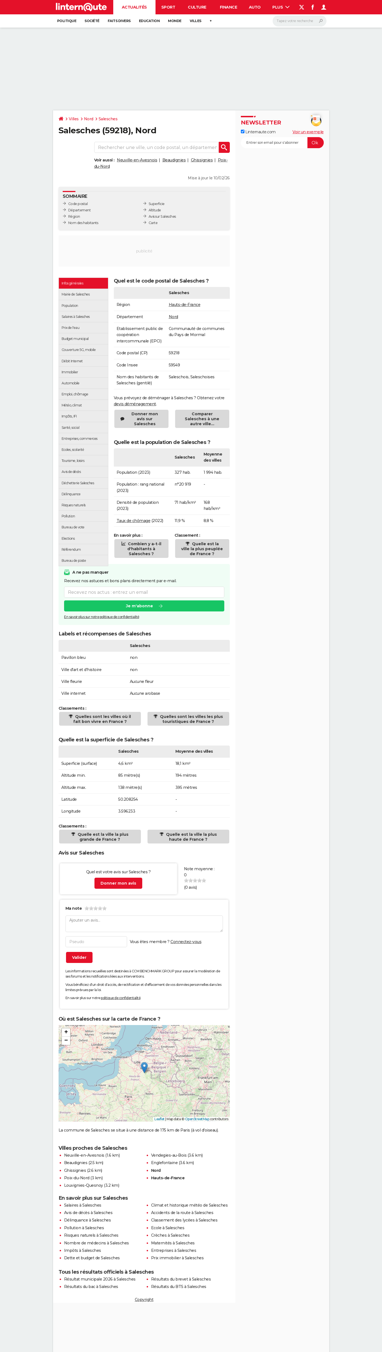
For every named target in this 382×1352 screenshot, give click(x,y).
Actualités (134, 7)
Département (79, 210)
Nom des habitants (83, 223)
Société (92, 21)
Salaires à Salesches (82, 1205)
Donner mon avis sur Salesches (144, 418)
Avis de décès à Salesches (88, 1212)
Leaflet (159, 1119)
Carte (153, 223)
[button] (144, 1067)
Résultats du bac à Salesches (91, 1286)
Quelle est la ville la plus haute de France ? (191, 837)
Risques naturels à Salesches (91, 1235)
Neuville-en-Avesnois (137, 160)
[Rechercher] (299, 20)
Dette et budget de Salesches (92, 1257)
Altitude (155, 210)
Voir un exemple (308, 131)
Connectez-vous (185, 941)
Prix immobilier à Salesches (177, 1257)
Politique (67, 21)
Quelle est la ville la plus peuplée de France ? (202, 548)
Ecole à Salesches (168, 1227)
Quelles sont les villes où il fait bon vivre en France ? (102, 719)
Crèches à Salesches (170, 1235)
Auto (255, 7)
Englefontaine (164, 1162)
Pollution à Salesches (84, 1227)
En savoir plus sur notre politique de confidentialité (101, 617)
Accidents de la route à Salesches (182, 1212)
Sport (168, 7)
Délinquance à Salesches (87, 1220)
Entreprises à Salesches (173, 1250)
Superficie (157, 204)
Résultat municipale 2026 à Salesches (100, 1279)
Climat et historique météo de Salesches (189, 1205)
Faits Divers (119, 21)
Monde (174, 21)
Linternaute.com (258, 131)
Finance (228, 7)
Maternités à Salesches (173, 1243)
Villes (195, 21)
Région (74, 216)
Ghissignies (202, 160)
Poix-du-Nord (76, 1177)
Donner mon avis (118, 883)
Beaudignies (174, 160)
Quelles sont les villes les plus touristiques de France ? (191, 719)
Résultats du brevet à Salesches (181, 1279)
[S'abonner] (282, 142)
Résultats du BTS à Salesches (178, 1286)
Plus (280, 7)
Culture (197, 7)
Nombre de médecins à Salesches (96, 1243)
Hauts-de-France (185, 304)
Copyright (144, 1299)
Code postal (78, 204)
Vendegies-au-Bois (169, 1155)
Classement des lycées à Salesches (184, 1220)
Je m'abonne (139, 605)
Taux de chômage (134, 520)
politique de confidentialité (120, 998)
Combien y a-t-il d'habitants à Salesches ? (144, 548)
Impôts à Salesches (82, 1250)
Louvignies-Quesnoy (83, 1185)
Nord (88, 118)
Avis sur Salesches (162, 216)
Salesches (108, 118)
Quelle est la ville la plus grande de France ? (102, 837)
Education (149, 21)
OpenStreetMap (197, 1119)
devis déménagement (135, 403)
